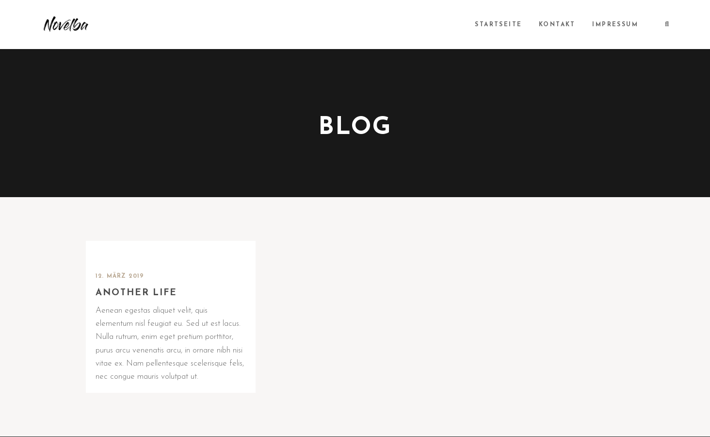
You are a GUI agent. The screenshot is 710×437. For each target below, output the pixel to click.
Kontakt (557, 25)
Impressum (616, 25)
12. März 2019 (120, 276)
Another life (137, 293)
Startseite (499, 25)
